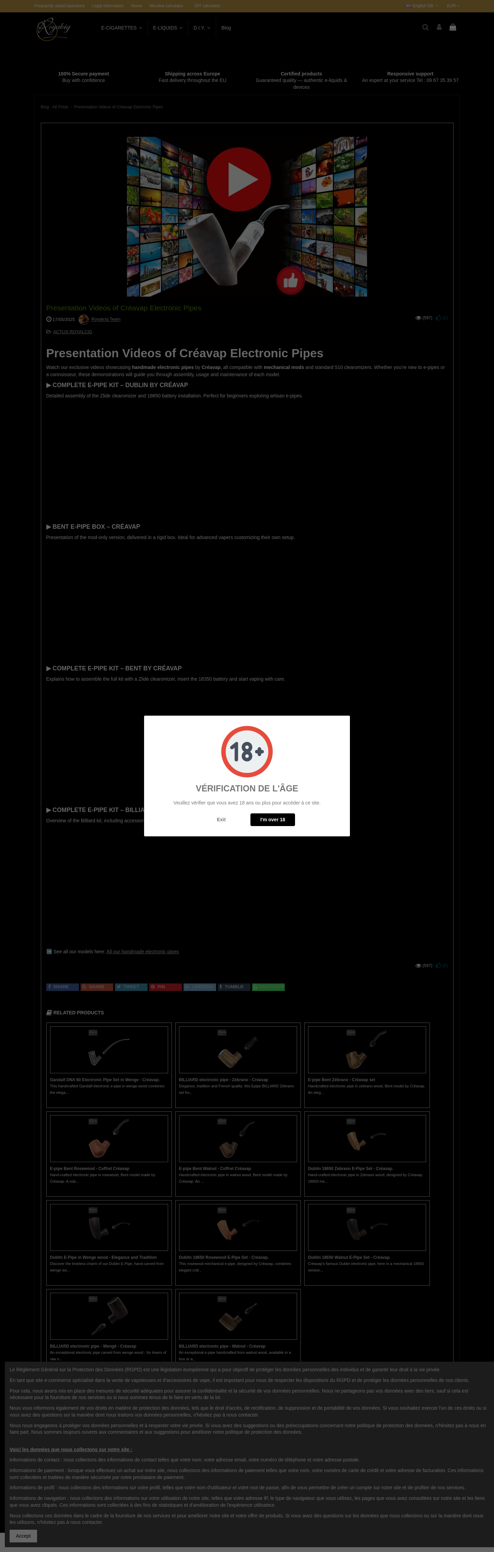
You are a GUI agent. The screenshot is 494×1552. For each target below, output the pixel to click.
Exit (221, 819)
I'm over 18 (272, 819)
